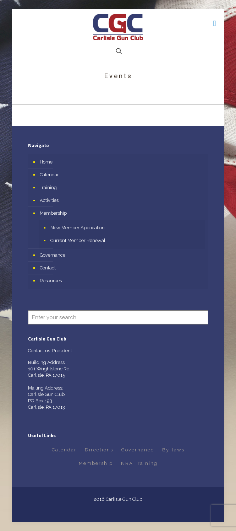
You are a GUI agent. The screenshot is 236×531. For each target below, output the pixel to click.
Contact (48, 267)
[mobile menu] (215, 23)
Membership (53, 213)
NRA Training (139, 463)
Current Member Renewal (77, 240)
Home (46, 162)
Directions (99, 449)
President (62, 350)
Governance (52, 255)
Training (48, 187)
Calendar (49, 174)
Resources (51, 280)
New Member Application (77, 227)
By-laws (173, 449)
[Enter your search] (118, 317)
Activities (49, 200)
